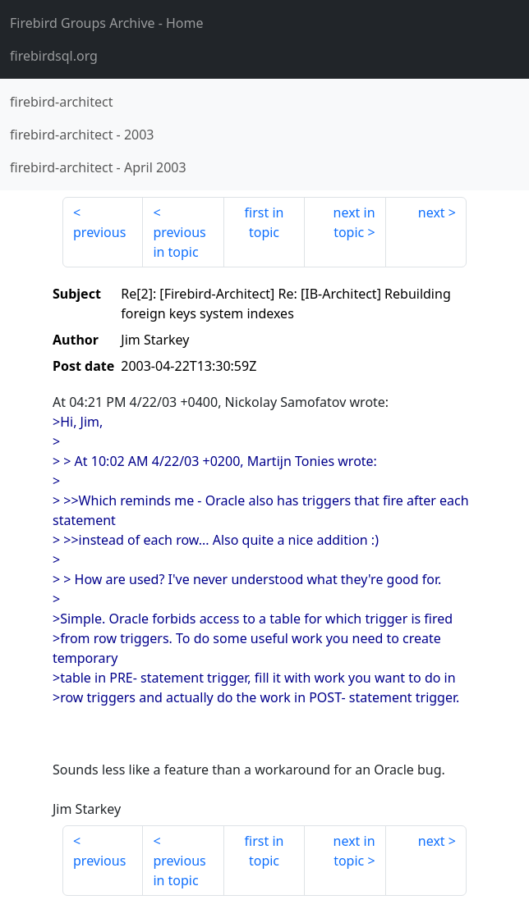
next (431, 212)
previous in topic (179, 242)
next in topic (354, 222)
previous (99, 232)
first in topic (264, 222)
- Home (107, 23)
